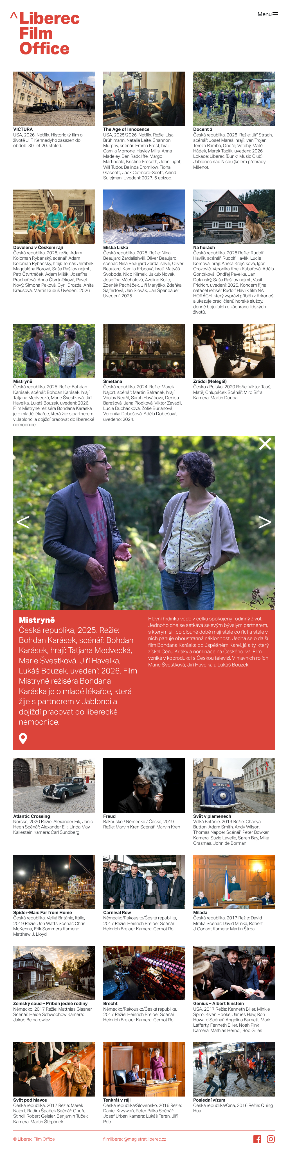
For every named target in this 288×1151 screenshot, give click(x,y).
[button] (34, 523)
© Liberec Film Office (34, 1139)
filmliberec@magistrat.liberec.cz (134, 1139)
